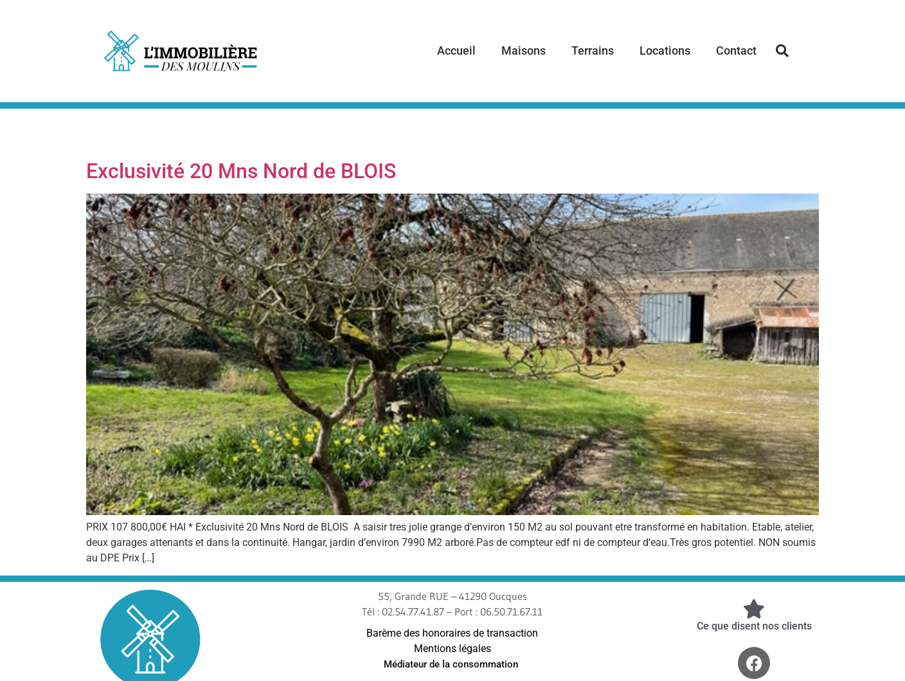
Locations (665, 50)
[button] (782, 51)
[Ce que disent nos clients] (754, 609)
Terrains (592, 50)
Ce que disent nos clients (754, 626)
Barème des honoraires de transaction (452, 633)
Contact (736, 50)
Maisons (523, 50)
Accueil (456, 50)
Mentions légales (452, 648)
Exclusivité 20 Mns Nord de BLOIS (241, 171)
